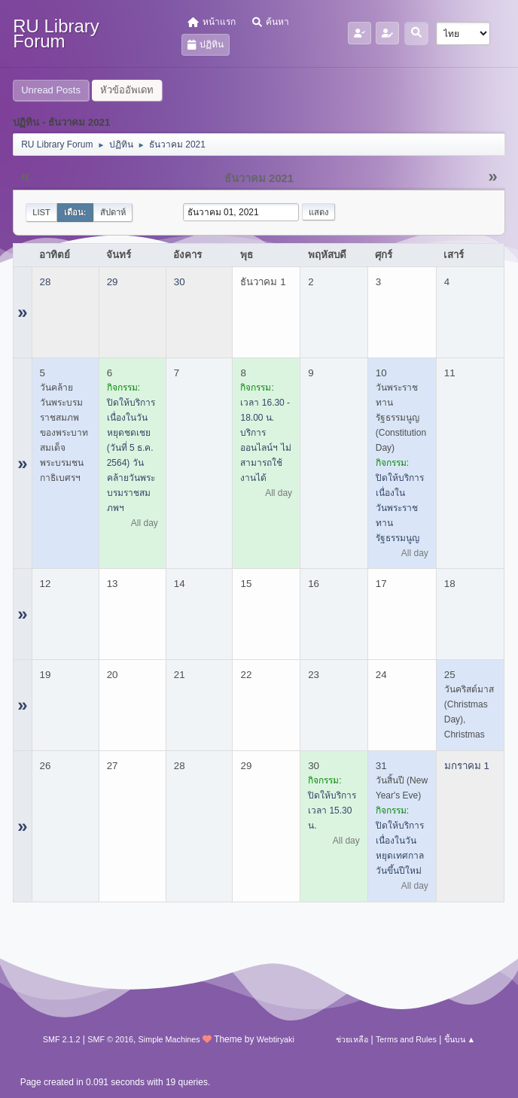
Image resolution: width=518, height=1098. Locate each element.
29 (112, 281)
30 (179, 281)
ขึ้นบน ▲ (460, 1039)
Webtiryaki (275, 1039)
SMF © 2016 (110, 1039)
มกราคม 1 (466, 765)
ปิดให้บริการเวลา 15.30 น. (332, 810)
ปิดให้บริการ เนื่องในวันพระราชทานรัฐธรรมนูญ (400, 508)
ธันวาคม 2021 (259, 178)
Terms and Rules (406, 1039)
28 (45, 281)
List (41, 212)
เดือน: (75, 212)
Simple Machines (169, 1039)
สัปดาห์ (113, 212)
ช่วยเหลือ (352, 1039)
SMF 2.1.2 (62, 1039)
